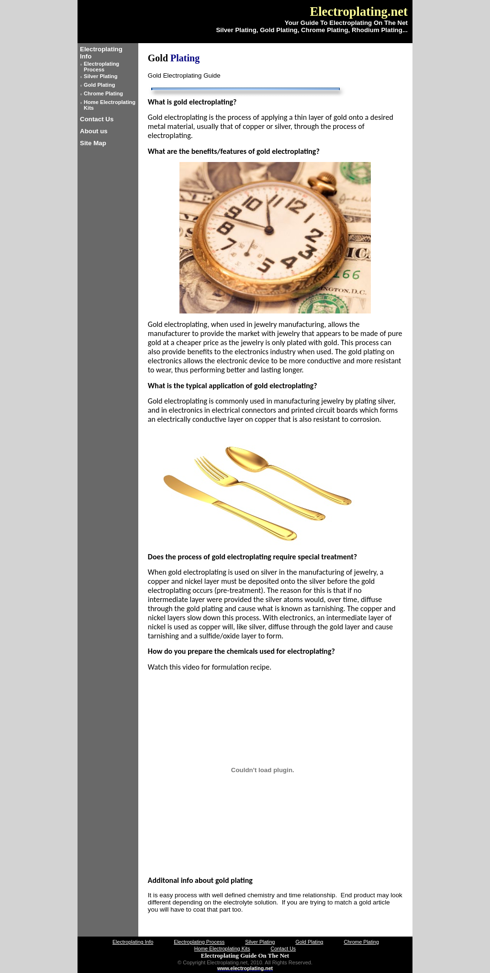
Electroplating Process (199, 942)
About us (94, 131)
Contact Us (96, 119)
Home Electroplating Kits (222, 948)
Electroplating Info (132, 942)
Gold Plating (309, 942)
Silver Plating (260, 942)
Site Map (93, 143)
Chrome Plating (361, 942)
